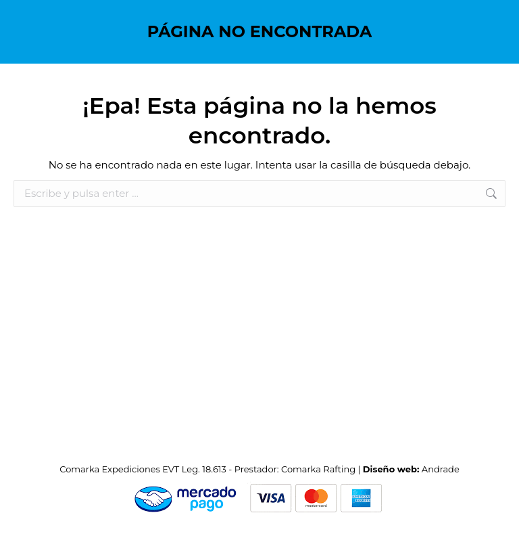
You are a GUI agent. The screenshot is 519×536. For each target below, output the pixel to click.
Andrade (441, 469)
